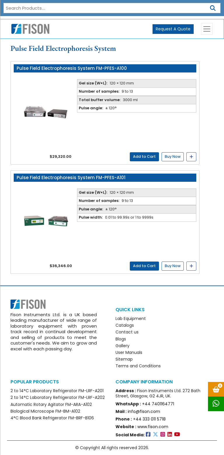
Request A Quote (173, 29)
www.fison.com (152, 427)
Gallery (123, 346)
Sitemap (124, 359)
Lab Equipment (131, 318)
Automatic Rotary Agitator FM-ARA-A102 (51, 404)
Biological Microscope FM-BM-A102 (45, 411)
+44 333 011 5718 (149, 419)
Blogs (121, 339)
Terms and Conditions (138, 366)
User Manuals (129, 352)
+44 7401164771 (158, 404)
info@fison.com (144, 411)
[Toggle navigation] (207, 29)
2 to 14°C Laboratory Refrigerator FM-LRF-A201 (57, 391)
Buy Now (173, 156)
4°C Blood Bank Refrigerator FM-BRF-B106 (52, 418)
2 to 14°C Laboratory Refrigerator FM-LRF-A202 (57, 397)
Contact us (127, 332)
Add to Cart (144, 156)
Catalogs (125, 325)
